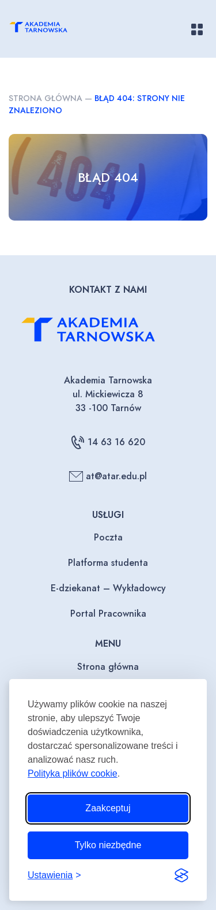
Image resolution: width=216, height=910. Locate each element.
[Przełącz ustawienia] (54, 875)
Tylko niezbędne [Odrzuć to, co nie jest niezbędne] (108, 845)
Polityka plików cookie (73, 773)
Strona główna (45, 98)
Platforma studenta (108, 562)
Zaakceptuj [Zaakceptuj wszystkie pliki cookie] (107, 808)
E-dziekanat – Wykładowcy (108, 588)
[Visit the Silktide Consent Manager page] (181, 875)
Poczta (108, 537)
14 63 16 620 (108, 442)
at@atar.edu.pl (108, 476)
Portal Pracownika (108, 613)
